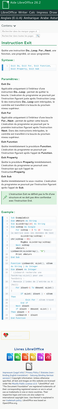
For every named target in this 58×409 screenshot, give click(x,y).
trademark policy (13, 399)
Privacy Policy (32, 372)
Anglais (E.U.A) (11, 18)
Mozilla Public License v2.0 (24, 383)
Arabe (44, 18)
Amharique (31, 18)
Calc (32, 12)
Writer (22, 12)
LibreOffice (9, 12)
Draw (53, 12)
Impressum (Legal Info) (13, 372)
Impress (42, 12)
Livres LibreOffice (29, 348)
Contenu (6, 25)
